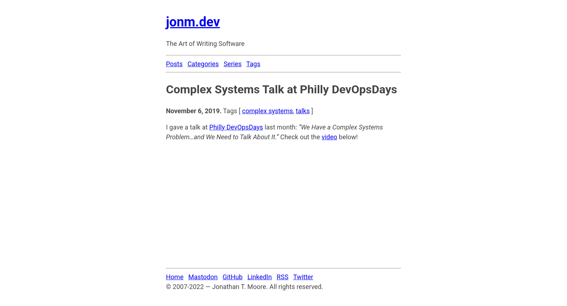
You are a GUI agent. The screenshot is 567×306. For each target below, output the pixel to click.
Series (232, 64)
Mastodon (203, 277)
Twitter (303, 277)
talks (303, 111)
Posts (174, 64)
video (329, 137)
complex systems (267, 111)
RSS (282, 277)
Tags (253, 64)
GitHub (232, 277)
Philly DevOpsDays (236, 127)
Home (174, 277)
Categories (203, 64)
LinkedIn (259, 277)
